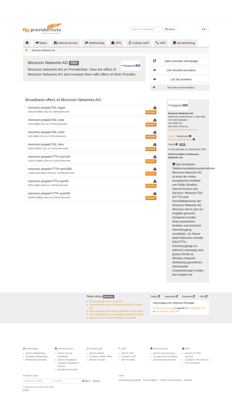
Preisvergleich (150, 380)
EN (204, 29)
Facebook (188, 296)
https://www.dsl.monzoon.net (182, 129)
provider (108, 296)
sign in (86, 381)
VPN (116, 43)
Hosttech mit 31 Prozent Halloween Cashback (112, 317)
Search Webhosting (35, 353)
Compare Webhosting (36, 356)
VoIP (161, 43)
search (170, 29)
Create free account (163, 308)
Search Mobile (96, 353)
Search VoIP (127, 353)
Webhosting (94, 43)
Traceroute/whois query (180, 139)
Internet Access (66, 43)
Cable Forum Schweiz (171, 380)
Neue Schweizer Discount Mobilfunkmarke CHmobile (116, 314)
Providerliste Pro (196, 308)
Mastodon (171, 296)
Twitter (155, 296)
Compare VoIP (128, 356)
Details (151, 112)
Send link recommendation (173, 87)
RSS (203, 296)
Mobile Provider (97, 359)
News (41, 43)
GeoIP (171, 136)
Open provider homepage (175, 61)
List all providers (172, 79)
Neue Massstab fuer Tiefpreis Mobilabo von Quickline (116, 311)
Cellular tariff (138, 43)
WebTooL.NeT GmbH (34, 387)
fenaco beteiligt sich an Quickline (106, 301)
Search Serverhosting (164, 353)
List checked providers (174, 70)
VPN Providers (192, 363)
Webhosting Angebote (129, 380)
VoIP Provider (128, 359)
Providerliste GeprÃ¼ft (167, 311)
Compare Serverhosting (165, 356)
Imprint (26, 390)
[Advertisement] (179, 9)
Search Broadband (66, 359)
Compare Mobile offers (100, 356)
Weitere (188, 380)
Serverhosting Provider (164, 359)
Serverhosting (184, 43)
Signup (96, 380)
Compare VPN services (197, 359)
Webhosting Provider (36, 359)
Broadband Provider (67, 369)
